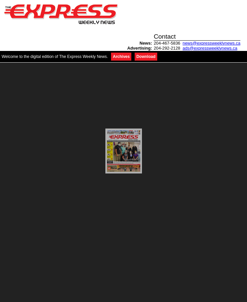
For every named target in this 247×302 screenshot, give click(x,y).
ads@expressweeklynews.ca (210, 48)
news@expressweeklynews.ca (211, 43)
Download (145, 56)
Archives (121, 56)
